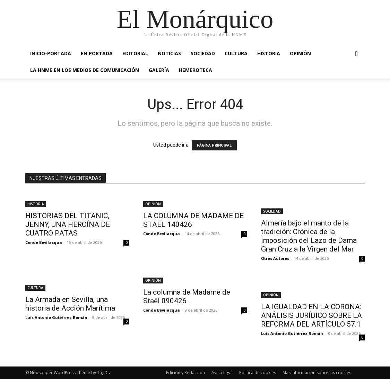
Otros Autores (275, 258)
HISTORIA (268, 53)
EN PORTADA (97, 53)
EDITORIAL (135, 53)
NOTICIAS (169, 53)
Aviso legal (222, 373)
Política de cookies (257, 373)
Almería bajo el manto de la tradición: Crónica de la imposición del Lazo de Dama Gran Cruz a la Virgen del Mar (309, 236)
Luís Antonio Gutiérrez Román (56, 317)
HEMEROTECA (195, 70)
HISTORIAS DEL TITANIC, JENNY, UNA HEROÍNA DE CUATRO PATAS (67, 224)
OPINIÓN (300, 53)
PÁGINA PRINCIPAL (214, 145)
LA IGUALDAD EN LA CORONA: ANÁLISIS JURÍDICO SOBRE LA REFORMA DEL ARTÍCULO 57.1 (311, 315)
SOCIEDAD (203, 53)
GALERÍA (159, 70)
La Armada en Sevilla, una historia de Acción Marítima (70, 303)
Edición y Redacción (185, 373)
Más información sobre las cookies (317, 373)
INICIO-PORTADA (50, 53)
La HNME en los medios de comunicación (84, 70)
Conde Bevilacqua (43, 242)
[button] (356, 54)
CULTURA (236, 53)
